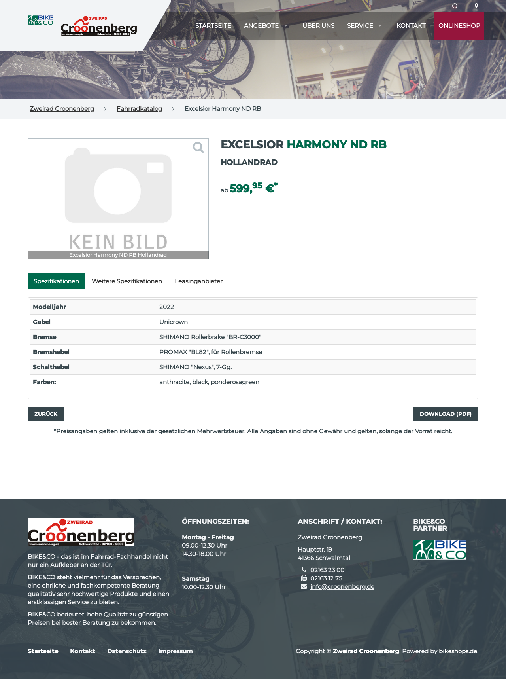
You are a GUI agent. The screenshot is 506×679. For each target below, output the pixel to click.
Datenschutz (126, 651)
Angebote (261, 25)
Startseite (213, 25)
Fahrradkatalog (139, 108)
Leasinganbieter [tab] (199, 281)
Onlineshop (459, 25)
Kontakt (411, 25)
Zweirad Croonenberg (62, 108)
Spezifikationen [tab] (56, 281)
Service (360, 25)
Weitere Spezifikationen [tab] (127, 281)
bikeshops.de (458, 651)
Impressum (175, 651)
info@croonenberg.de (342, 586)
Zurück (45, 414)
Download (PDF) (446, 414)
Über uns (318, 25)
